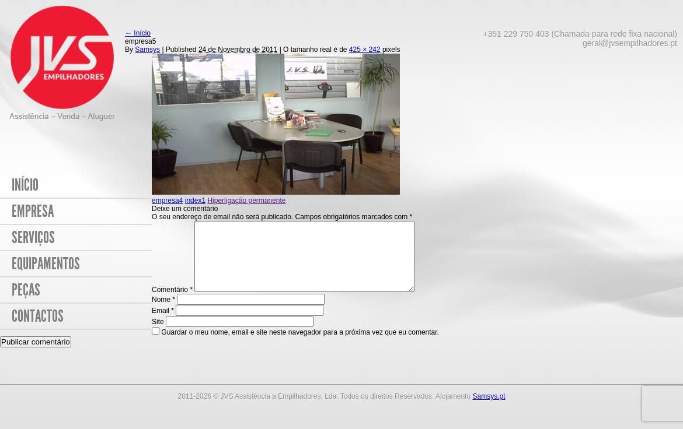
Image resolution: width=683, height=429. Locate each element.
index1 (195, 200)
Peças (26, 290)
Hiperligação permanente (246, 200)
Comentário (172, 304)
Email (163, 325)
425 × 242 (365, 49)
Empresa (33, 211)
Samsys (147, 49)
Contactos (38, 316)
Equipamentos (46, 263)
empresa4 (167, 200)
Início (25, 185)
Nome (163, 314)
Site (6, 336)
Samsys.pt (488, 410)
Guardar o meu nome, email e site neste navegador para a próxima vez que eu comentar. (148, 346)
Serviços (33, 237)
